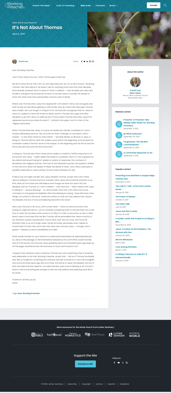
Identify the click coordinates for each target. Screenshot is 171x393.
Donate (153, 5)
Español (111, 384)
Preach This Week (41, 5)
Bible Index (86, 5)
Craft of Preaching (65, 5)
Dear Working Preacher (28, 293)
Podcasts (100, 5)
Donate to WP (85, 363)
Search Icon (165, 5)
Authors (99, 384)
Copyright (86, 384)
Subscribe (72, 384)
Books (113, 5)
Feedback (124, 384)
